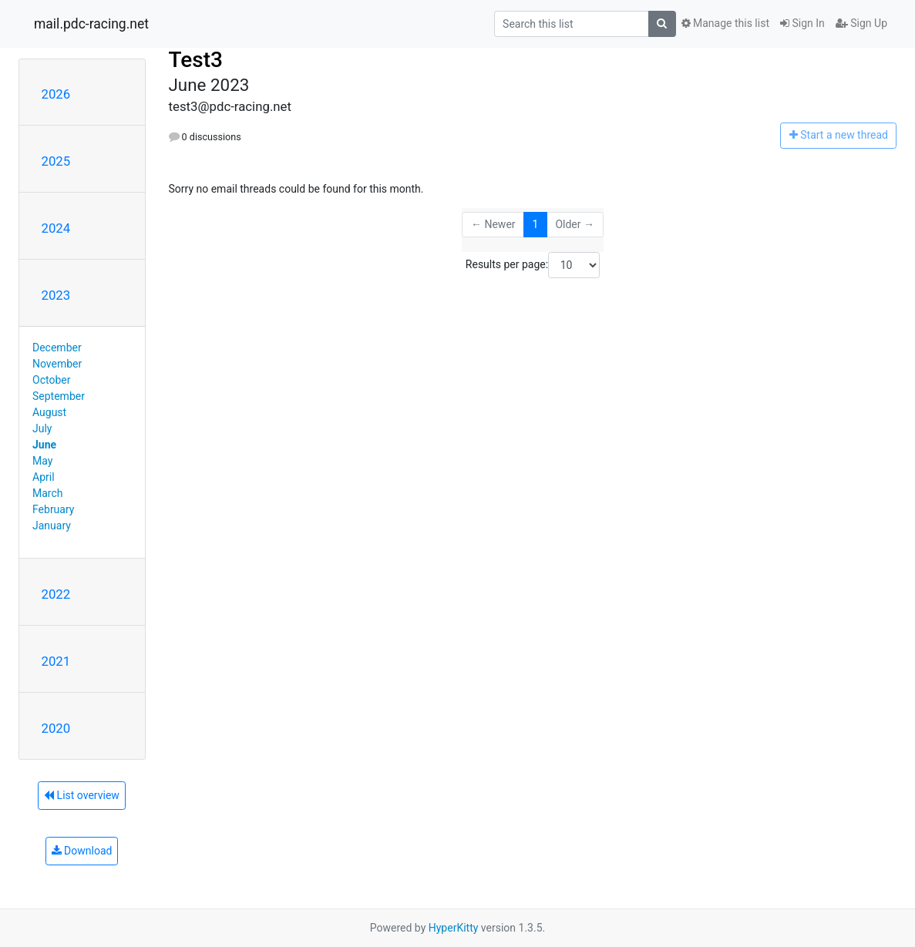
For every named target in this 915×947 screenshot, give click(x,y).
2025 (56, 161)
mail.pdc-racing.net (91, 24)
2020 (56, 728)
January (51, 525)
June (44, 444)
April (43, 477)
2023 (56, 295)
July (42, 428)
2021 (56, 661)
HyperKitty (454, 928)
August (49, 412)
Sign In (802, 23)
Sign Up (861, 23)
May (42, 461)
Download (82, 851)
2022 (56, 594)
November (57, 364)
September (58, 396)
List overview (81, 795)
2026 (56, 94)
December (57, 347)
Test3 (196, 59)
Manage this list (725, 23)
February (53, 509)
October (51, 380)
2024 (56, 228)
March (47, 493)
